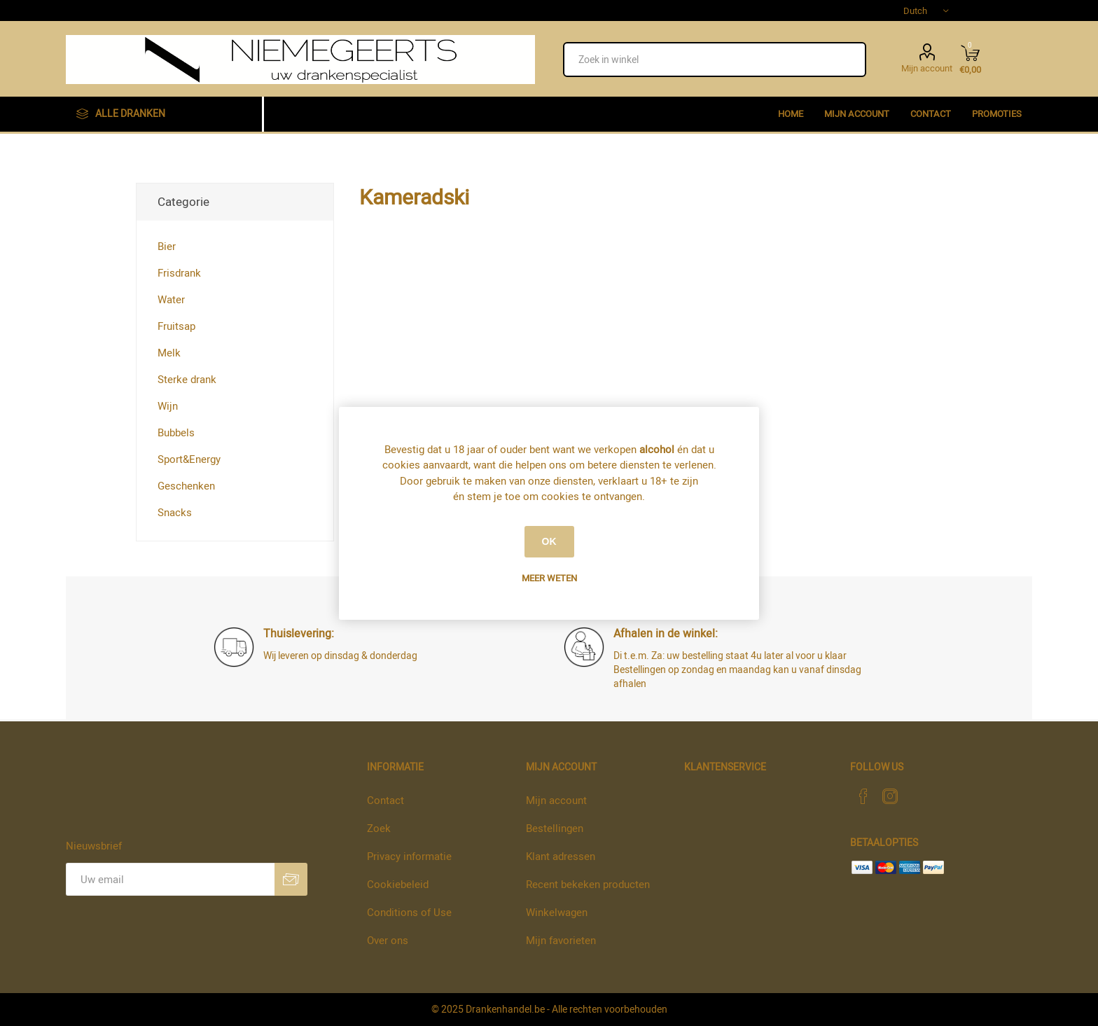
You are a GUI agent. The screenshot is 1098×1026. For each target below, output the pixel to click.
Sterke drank (187, 379)
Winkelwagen (557, 912)
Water (171, 299)
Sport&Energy (189, 459)
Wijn (168, 406)
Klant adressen (560, 856)
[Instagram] (890, 796)
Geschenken (186, 486)
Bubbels (176, 433)
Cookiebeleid (398, 884)
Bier (167, 246)
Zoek (379, 828)
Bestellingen (554, 828)
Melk (169, 353)
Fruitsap (176, 326)
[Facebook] (863, 796)
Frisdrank (179, 273)
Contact (385, 800)
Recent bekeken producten (588, 884)
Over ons (387, 940)
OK (549, 541)
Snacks (175, 512)
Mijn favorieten (561, 940)
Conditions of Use (409, 912)
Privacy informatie (409, 856)
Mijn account (926, 67)
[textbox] (714, 59)
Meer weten (549, 578)
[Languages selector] (925, 10)
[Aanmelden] (170, 879)
